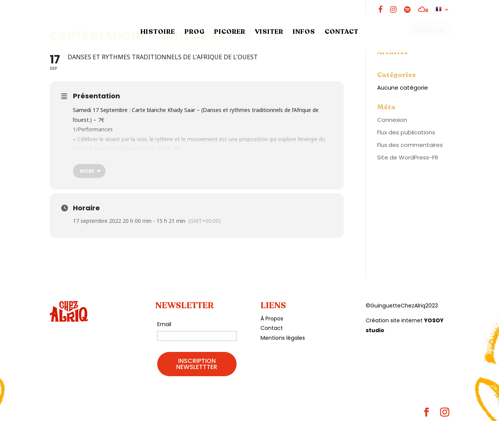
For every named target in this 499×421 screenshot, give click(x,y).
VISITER (269, 32)
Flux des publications (406, 132)
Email (164, 324)
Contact (272, 328)
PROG (195, 32)
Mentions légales (283, 338)
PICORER (229, 32)
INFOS (304, 32)
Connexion (392, 120)
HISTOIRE (158, 32)
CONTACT (341, 32)
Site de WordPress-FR (407, 157)
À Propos (272, 318)
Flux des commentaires (410, 145)
